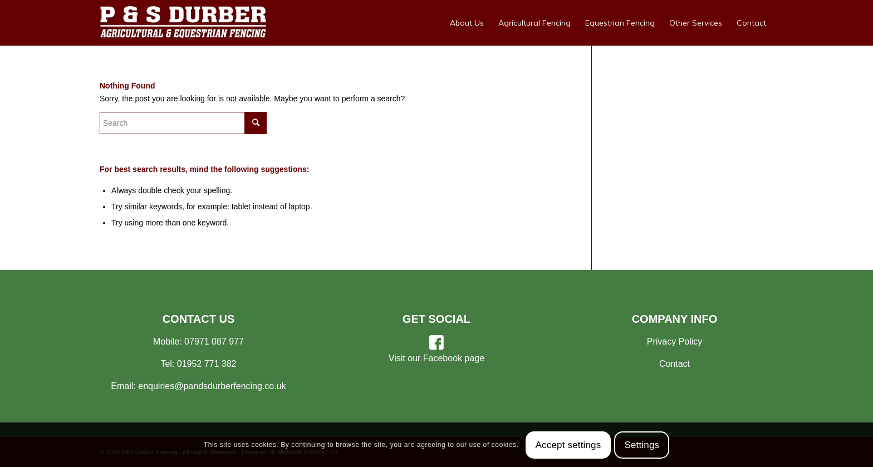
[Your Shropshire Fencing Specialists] (183, 23)
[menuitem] (467, 23)
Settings (641, 445)
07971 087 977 (214, 341)
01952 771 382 (207, 363)
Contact (674, 363)
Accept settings (568, 445)
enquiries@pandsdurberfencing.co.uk (212, 386)
